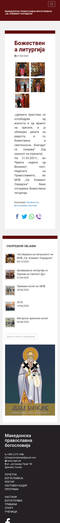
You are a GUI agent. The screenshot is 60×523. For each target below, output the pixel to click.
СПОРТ (9, 508)
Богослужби (20, 205)
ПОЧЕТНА (11, 474)
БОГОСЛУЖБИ (13, 500)
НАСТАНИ (11, 496)
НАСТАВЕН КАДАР (16, 485)
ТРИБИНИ (11, 504)
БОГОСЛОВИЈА (14, 478)
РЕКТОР (9, 481)
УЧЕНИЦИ (11, 511)
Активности (32, 202)
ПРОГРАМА (12, 489)
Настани (32, 205)
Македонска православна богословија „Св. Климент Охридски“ (28, 12)
